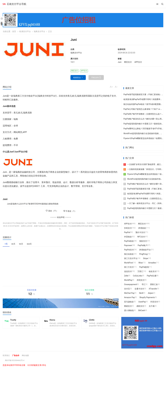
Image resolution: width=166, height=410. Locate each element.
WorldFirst (128, 263)
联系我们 (6, 355)
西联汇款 (154, 284)
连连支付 (128, 271)
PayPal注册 (152, 276)
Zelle (126, 276)
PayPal (127, 232)
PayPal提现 (144, 267)
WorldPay (128, 280)
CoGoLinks (137, 276)
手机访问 (95, 77)
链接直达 (77, 77)
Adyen (150, 293)
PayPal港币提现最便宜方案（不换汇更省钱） (142, 94)
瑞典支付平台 (39, 31)
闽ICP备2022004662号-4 (15, 360)
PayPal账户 (142, 245)
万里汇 (140, 271)
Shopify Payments (147, 297)
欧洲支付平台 (25, 31)
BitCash (141, 310)
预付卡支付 (140, 232)
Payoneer (128, 245)
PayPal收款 (129, 241)
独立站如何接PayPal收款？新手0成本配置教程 (143, 104)
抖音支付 (154, 302)
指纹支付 (143, 241)
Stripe (145, 258)
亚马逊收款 (129, 302)
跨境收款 (142, 228)
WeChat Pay (129, 293)
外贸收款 (128, 237)
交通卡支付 (139, 289)
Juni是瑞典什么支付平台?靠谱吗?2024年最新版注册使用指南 (32, 204)
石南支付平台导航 (16, 4)
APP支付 (138, 62)
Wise (140, 263)
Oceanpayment (130, 284)
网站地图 (26, 355)
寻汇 (143, 284)
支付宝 (127, 289)
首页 (14, 31)
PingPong (143, 254)
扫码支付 (128, 228)
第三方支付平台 (130, 258)
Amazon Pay (129, 297)
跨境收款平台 (145, 250)
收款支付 (152, 271)
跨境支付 (140, 280)
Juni (119, 62)
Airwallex (152, 263)
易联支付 (140, 306)
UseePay (142, 302)
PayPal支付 (129, 250)
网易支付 (128, 306)
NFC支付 (141, 237)
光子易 (151, 306)
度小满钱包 (129, 310)
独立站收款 (129, 254)
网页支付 (128, 62)
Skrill (141, 293)
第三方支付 (129, 267)
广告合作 (16, 355)
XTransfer (153, 289)
